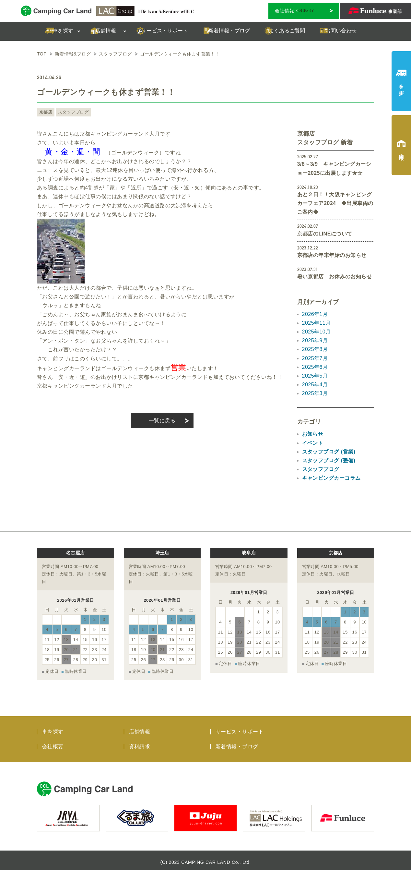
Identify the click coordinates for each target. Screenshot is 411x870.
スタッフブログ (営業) (329, 451)
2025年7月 (315, 358)
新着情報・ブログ (237, 743)
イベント (312, 443)
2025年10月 (316, 331)
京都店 (45, 112)
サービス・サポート (240, 728)
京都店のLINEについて (324, 233)
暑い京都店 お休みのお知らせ (334, 276)
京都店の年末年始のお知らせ (332, 255)
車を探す (53, 728)
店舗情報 (139, 728)
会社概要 (53, 743)
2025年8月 (315, 349)
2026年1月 (315, 314)
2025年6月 (315, 367)
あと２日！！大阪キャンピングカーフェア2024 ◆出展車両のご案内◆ (335, 203)
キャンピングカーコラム (331, 478)
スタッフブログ (71, 112)
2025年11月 (316, 323)
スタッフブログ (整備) (329, 460)
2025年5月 (315, 376)
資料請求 (139, 743)
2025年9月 (315, 340)
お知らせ (312, 434)
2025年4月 (315, 384)
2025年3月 (315, 393)
